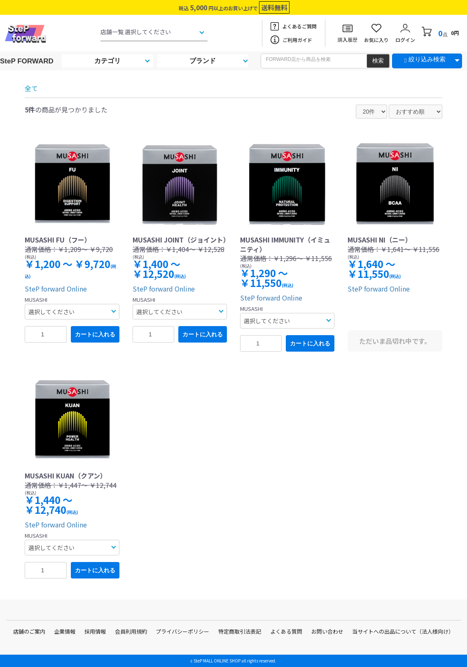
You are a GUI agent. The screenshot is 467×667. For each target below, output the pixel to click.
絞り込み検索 (427, 59)
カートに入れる (95, 334)
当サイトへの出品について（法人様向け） (403, 631)
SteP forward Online (56, 288)
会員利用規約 (131, 631)
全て (31, 88)
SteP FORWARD (27, 61)
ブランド (202, 60)
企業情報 (64, 631)
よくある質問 (286, 631)
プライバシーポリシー (182, 631)
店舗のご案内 (29, 631)
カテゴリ (107, 60)
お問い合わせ (327, 631)
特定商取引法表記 (239, 631)
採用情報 (95, 631)
